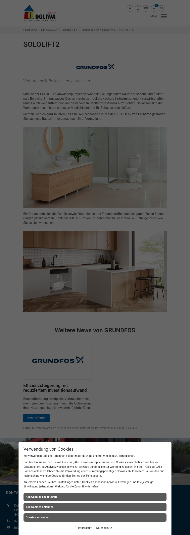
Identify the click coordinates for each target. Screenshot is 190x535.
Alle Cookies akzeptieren (41, 496)
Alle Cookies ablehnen (40, 507)
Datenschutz (104, 527)
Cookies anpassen (37, 517)
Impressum (85, 527)
